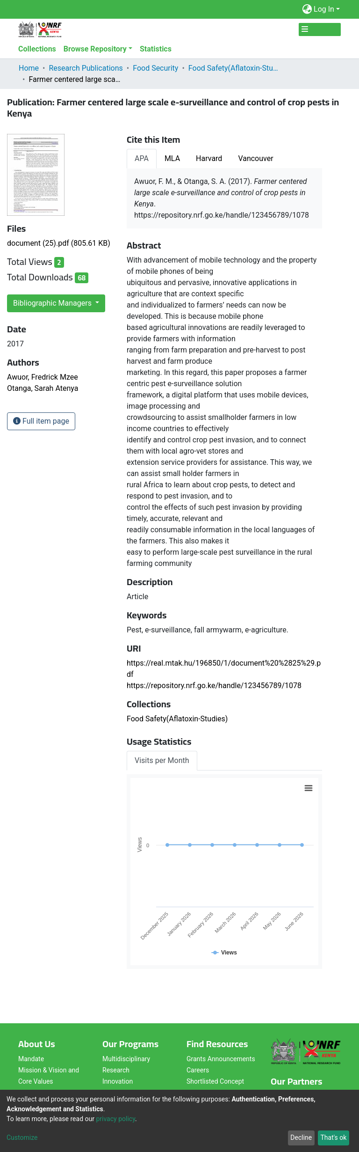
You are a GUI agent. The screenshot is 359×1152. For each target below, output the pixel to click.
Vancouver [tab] (255, 158)
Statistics (156, 48)
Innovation (117, 1081)
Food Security (155, 68)
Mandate (31, 1059)
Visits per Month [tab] (162, 760)
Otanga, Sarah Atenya (42, 388)
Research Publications (85, 68)
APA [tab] (142, 158)
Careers (198, 1070)
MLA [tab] (172, 158)
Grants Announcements (221, 1059)
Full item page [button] (41, 421)
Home (29, 68)
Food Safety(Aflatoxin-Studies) (235, 68)
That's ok (333, 1137)
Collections (37, 48)
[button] (307, 9)
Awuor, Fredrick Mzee (42, 377)
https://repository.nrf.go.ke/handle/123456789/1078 (214, 685)
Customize (22, 1137)
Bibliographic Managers (53, 303)
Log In (324, 9)
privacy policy (115, 1119)
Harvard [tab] (209, 158)
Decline (301, 1137)
